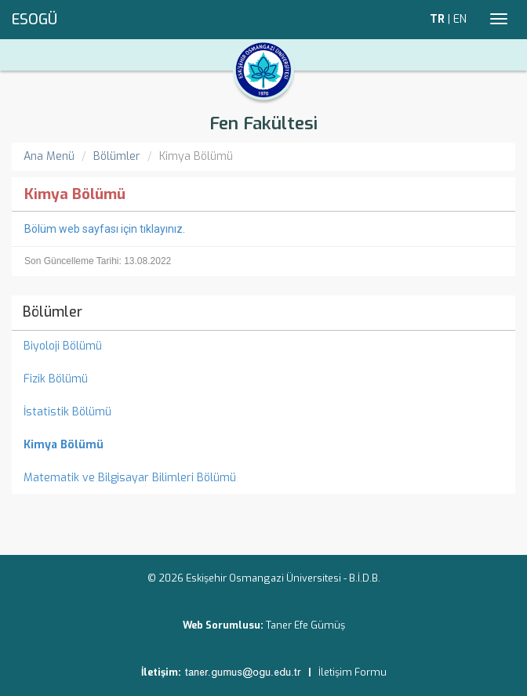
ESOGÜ (34, 19)
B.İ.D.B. (364, 578)
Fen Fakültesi (263, 123)
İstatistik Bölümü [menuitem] (67, 411)
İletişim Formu (352, 672)
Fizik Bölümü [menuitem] (56, 379)
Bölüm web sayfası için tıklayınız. (104, 229)
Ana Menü (49, 156)
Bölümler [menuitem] (52, 312)
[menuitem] (263, 445)
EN (460, 19)
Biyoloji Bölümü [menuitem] (63, 346)
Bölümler (116, 156)
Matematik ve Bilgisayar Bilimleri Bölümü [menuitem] (130, 477)
